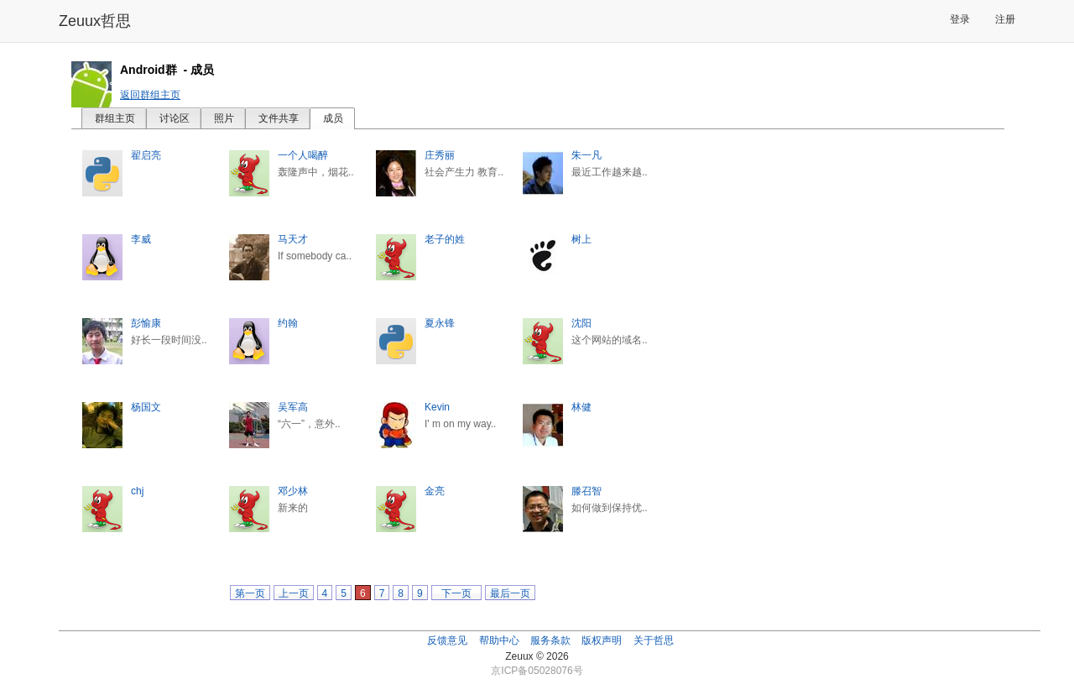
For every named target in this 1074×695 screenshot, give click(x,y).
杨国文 (146, 407)
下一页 (456, 593)
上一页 (294, 593)
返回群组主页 (150, 95)
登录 (960, 19)
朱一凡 (586, 155)
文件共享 (278, 118)
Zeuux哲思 (95, 21)
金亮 (435, 491)
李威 (141, 239)
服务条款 (550, 640)
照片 (224, 118)
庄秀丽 (440, 155)
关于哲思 (653, 640)
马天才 (293, 239)
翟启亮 (146, 155)
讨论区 (174, 118)
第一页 (250, 593)
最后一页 (510, 593)
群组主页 (115, 118)
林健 (581, 407)
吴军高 (293, 407)
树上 (581, 239)
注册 (1005, 19)
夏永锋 (440, 323)
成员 (333, 118)
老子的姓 (445, 239)
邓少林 (293, 491)
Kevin (437, 407)
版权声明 (601, 640)
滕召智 (586, 491)
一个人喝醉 (303, 155)
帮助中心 (499, 640)
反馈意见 (447, 640)
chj (137, 491)
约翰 (288, 323)
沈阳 (581, 323)
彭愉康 (146, 323)
